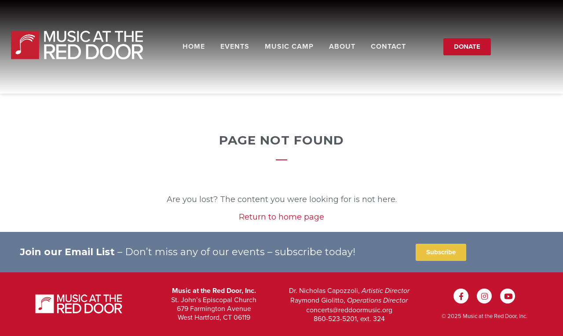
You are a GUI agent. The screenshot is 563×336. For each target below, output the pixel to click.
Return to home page (281, 217)
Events (234, 46)
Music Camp (289, 46)
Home (194, 46)
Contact (388, 46)
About (342, 46)
